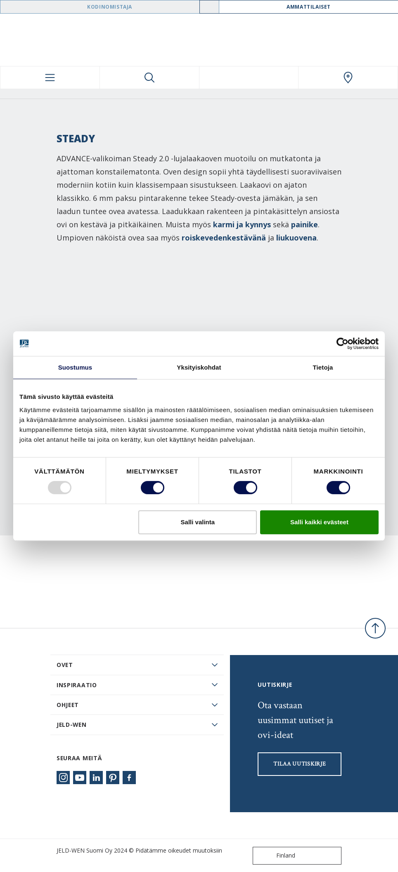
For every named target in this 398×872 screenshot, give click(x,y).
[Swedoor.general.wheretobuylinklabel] (348, 77)
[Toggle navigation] (50, 77)
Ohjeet (68, 705)
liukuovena (296, 238)
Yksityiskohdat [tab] (199, 367)
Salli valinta (198, 522)
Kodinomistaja (109, 6)
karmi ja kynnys (242, 224)
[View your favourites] (249, 77)
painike (304, 224)
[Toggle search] (149, 77)
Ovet (65, 665)
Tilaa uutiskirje (299, 764)
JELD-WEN (72, 724)
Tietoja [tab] (323, 367)
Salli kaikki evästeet (319, 522)
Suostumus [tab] (75, 367)
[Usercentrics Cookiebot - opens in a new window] (342, 343)
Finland (275, 856)
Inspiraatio (77, 685)
